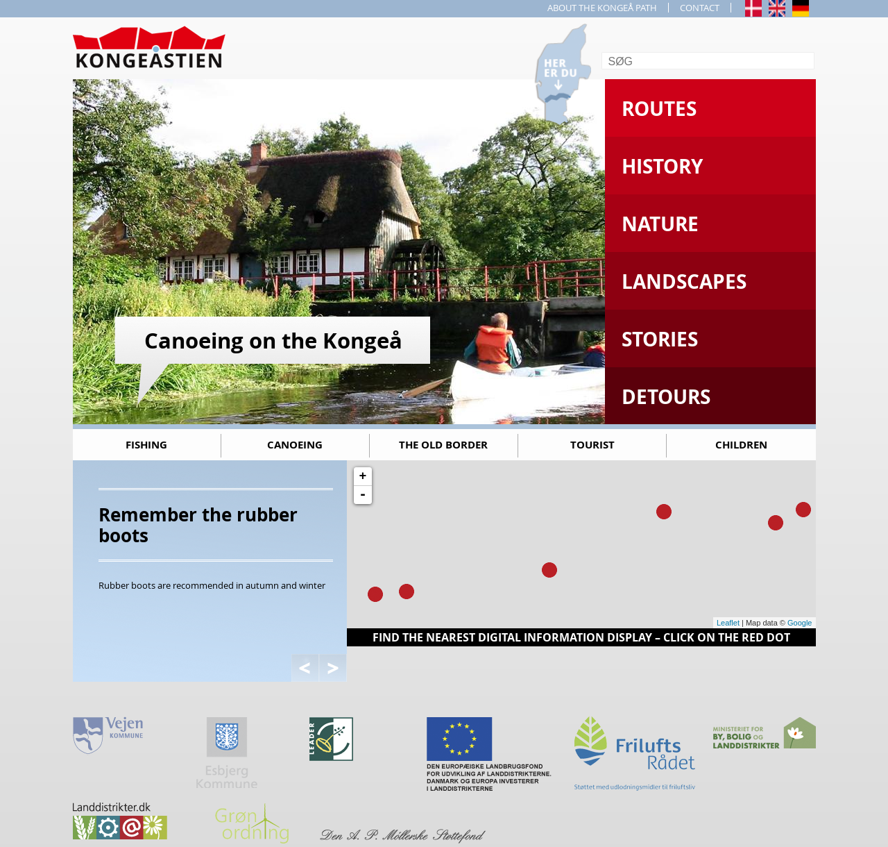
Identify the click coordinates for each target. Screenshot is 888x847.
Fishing (146, 444)
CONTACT (699, 7)
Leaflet (728, 623)
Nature (660, 223)
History (662, 166)
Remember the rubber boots (198, 525)
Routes (659, 108)
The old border (443, 444)
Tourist (592, 444)
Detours (666, 396)
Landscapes (684, 281)
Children (741, 444)
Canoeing (295, 444)
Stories (660, 339)
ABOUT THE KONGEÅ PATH (602, 7)
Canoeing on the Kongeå (273, 340)
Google (799, 623)
